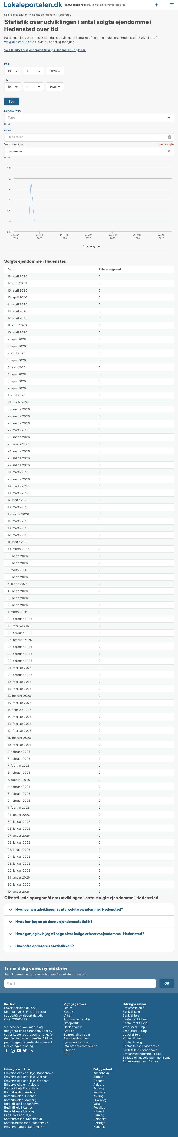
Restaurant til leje (135, 1023)
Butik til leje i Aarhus (18, 1107)
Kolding (98, 1096)
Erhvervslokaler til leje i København (28, 1073)
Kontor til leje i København (141, 1046)
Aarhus (98, 1076)
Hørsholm (100, 1119)
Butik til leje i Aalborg (19, 1111)
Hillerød (98, 1111)
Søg (11, 101)
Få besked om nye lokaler (156, 5)
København (101, 1073)
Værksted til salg (135, 1031)
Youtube (18, 1050)
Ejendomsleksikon (76, 1038)
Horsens (99, 1126)
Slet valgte (166, 144)
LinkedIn (31, 1050)
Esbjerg (98, 1088)
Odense (98, 1080)
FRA (6, 64)
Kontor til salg (132, 1042)
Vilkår (68, 1015)
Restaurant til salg (135, 1019)
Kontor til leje (132, 1038)
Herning (98, 1115)
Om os (68, 1008)
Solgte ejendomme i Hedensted (51, 14)
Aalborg (98, 1084)
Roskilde (99, 1107)
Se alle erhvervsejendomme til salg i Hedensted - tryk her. (45, 50)
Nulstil (7, 124)
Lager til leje (131, 1034)
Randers (99, 1092)
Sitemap (69, 1050)
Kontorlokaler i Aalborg (20, 1100)
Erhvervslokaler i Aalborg (22, 1084)
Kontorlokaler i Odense (20, 1096)
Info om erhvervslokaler (80, 1046)
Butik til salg (131, 1011)
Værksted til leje (134, 1027)
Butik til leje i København (140, 1050)
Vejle (96, 1103)
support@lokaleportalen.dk (23, 1015)
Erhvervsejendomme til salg (142, 1053)
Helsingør (100, 1123)
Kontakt (69, 1011)
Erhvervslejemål (134, 1008)
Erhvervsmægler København (24, 1126)
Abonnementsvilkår (77, 1019)
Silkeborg (100, 1100)
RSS (67, 1053)
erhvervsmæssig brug (112, 4)
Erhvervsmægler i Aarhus (140, 1061)
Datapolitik (71, 1023)
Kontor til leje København (21, 1088)
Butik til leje (131, 1015)
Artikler (69, 1031)
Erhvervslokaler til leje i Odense (26, 1080)
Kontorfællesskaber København (26, 1123)
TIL (6, 79)
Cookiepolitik (73, 1027)
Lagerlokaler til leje (17, 1115)
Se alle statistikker (15, 14)
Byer (7, 130)
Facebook (6, 1050)
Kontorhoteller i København (23, 1119)
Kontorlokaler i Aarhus (19, 1092)
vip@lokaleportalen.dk (20, 42)
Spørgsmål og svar (77, 1034)
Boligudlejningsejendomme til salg (147, 1057)
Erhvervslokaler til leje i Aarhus (25, 1076)
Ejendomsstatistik (76, 1042)
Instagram (12, 1050)
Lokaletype (12, 110)
